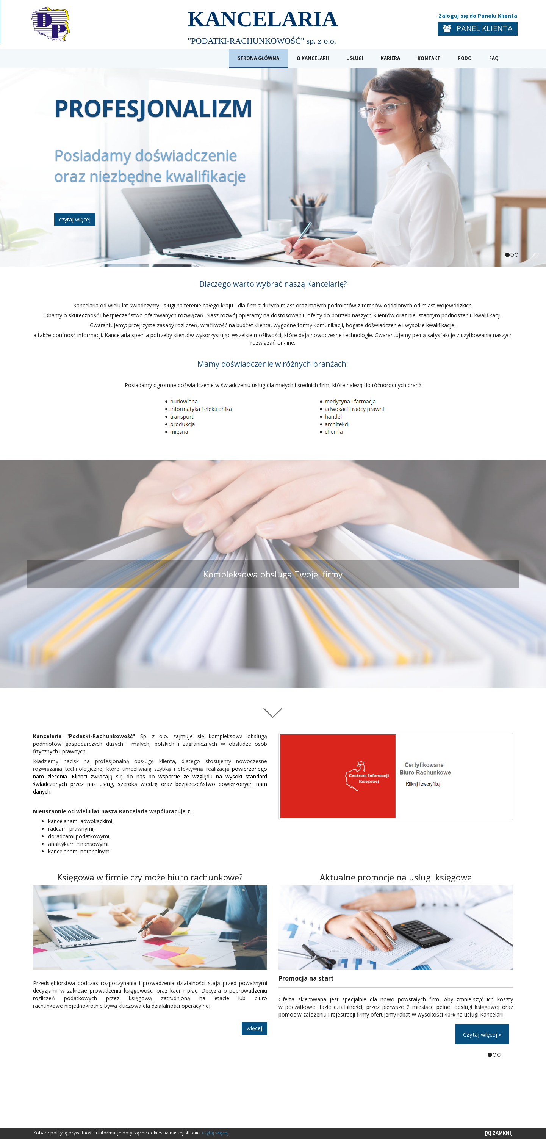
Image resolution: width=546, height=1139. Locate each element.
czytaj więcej (75, 219)
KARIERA (390, 58)
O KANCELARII (313, 58)
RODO (465, 58)
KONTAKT (429, 58)
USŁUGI (354, 58)
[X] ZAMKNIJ (499, 1133)
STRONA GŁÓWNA (258, 58)
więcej (254, 1028)
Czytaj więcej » (482, 1034)
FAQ (494, 58)
